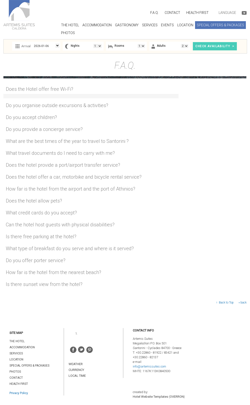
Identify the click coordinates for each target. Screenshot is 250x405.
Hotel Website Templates (150, 396)
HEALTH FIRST (197, 13)
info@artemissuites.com (149, 366)
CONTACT (172, 13)
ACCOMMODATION (22, 347)
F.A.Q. (154, 13)
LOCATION (16, 359)
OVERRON (177, 396)
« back (243, 302)
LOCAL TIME (77, 375)
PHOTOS (15, 371)
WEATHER (76, 364)
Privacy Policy (18, 393)
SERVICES (16, 353)
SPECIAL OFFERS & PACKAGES (29, 365)
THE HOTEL (17, 341)
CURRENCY (76, 370)
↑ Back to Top (225, 302)
